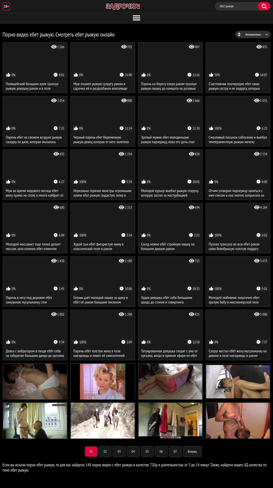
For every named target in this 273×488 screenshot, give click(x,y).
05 (147, 451)
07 (175, 451)
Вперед (192, 451)
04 (133, 451)
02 (105, 451)
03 (119, 451)
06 (161, 451)
